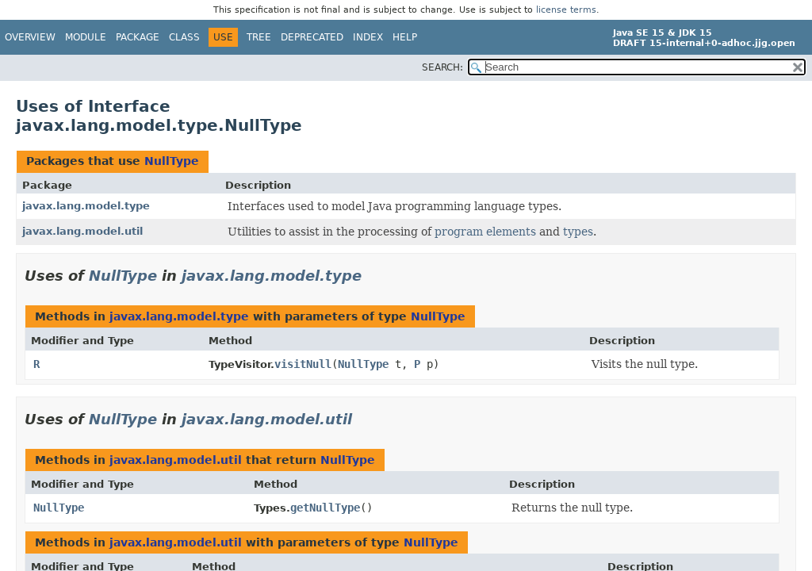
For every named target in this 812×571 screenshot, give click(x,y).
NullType (171, 161)
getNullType (325, 507)
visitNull (302, 364)
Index (368, 37)
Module (85, 37)
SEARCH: (442, 67)
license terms (566, 10)
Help (405, 37)
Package (137, 37)
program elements (485, 231)
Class (184, 37)
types (578, 231)
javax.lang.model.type (86, 206)
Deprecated (312, 37)
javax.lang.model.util (82, 231)
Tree (259, 37)
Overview (30, 37)
